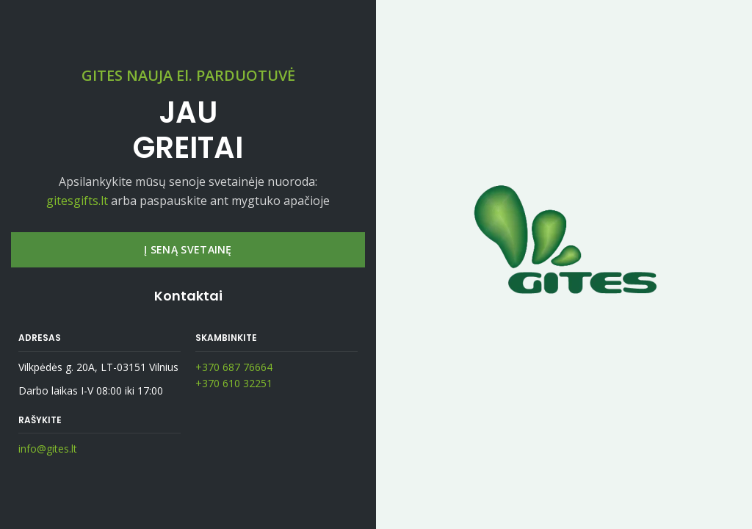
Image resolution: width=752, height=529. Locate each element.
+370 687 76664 (233, 367)
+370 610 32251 (233, 383)
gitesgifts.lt (77, 200)
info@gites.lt (47, 449)
